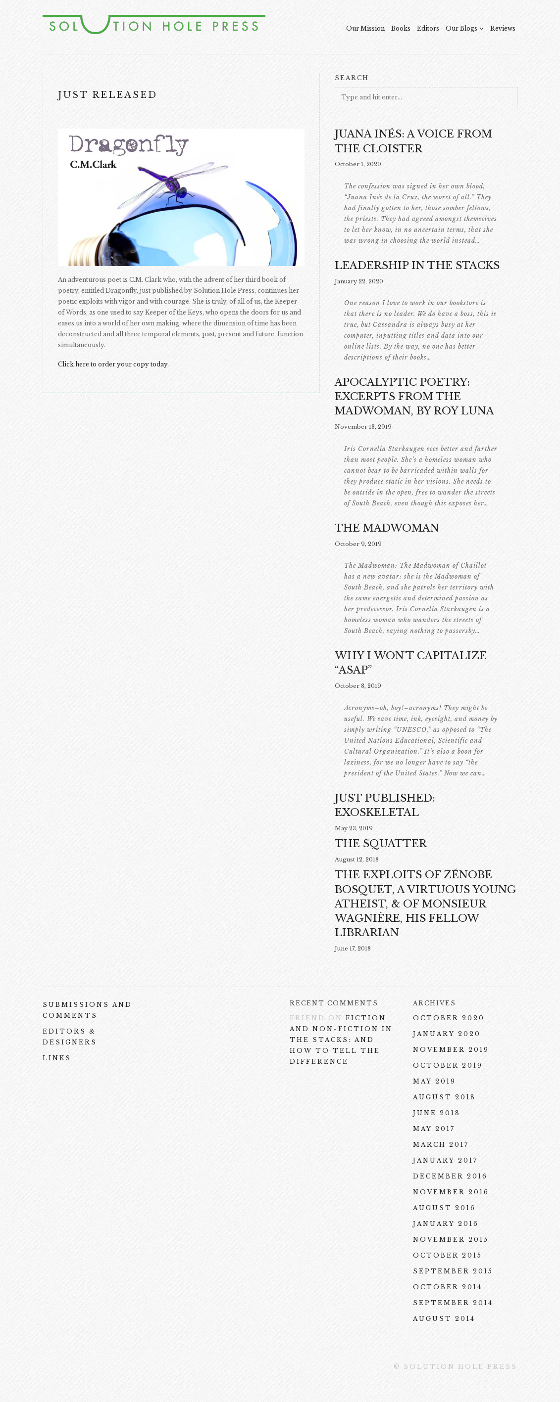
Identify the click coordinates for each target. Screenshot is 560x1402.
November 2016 (451, 1192)
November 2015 (451, 1239)
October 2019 (448, 1065)
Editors (428, 28)
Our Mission (365, 28)
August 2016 (444, 1208)
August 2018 (444, 1097)
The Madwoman (387, 528)
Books (400, 28)
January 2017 (445, 1160)
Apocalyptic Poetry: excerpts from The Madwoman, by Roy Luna (414, 396)
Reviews (502, 28)
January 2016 (446, 1223)
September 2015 (453, 1271)
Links (57, 1058)
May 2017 (434, 1128)
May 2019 (434, 1081)
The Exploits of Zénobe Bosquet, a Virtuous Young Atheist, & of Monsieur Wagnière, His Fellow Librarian (425, 903)
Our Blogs (465, 28)
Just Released (107, 95)
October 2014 (447, 1287)
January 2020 (447, 1034)
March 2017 (441, 1144)
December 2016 (450, 1176)
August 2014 (444, 1318)
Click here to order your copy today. (113, 364)
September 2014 (453, 1303)
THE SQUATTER (381, 843)
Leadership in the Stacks (417, 265)
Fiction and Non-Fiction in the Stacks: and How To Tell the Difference (341, 1039)
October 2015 (447, 1255)
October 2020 (449, 1018)
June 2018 (436, 1113)
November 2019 (451, 1049)
